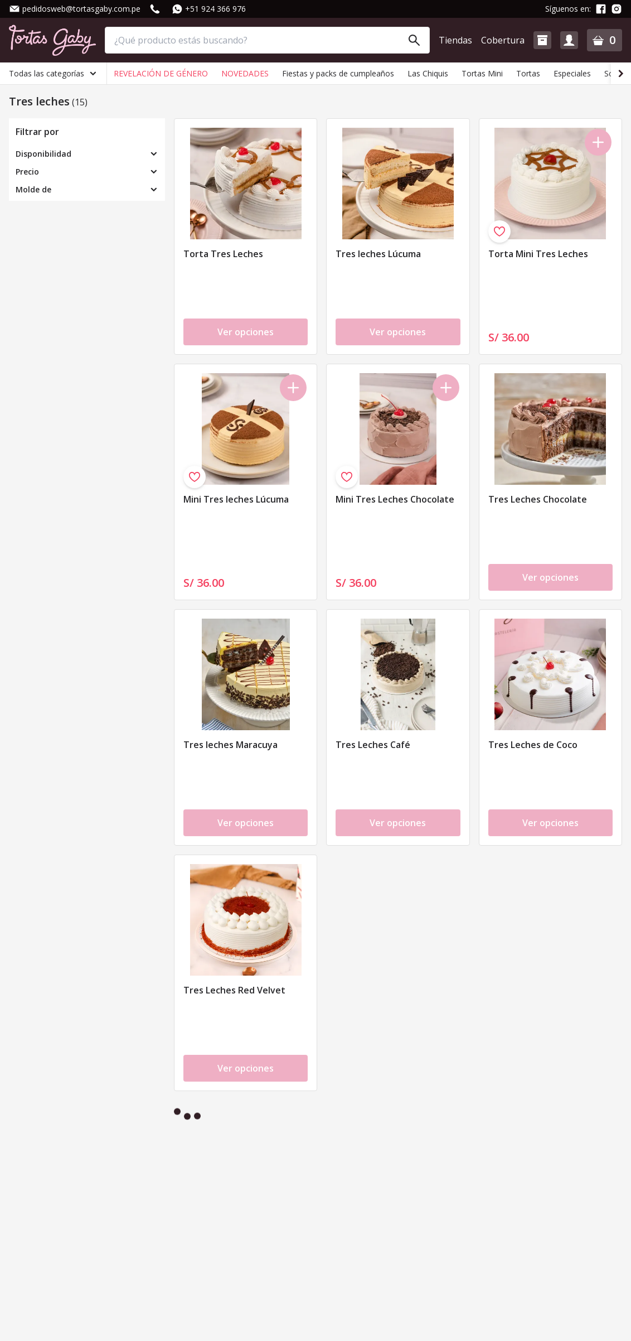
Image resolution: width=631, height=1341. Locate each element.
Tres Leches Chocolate (537, 499)
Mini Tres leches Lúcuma (236, 499)
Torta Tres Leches (223, 254)
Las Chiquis (427, 73)
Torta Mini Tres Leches (538, 254)
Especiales (572, 73)
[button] (542, 40)
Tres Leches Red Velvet (234, 990)
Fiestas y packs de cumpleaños (338, 73)
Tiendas (455, 40)
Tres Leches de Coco (532, 745)
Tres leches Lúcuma (378, 254)
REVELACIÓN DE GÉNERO (161, 73)
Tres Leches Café (373, 745)
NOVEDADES (245, 73)
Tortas (528, 73)
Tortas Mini (482, 73)
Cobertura (503, 40)
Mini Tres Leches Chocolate (395, 499)
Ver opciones (245, 332)
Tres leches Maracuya (230, 745)
